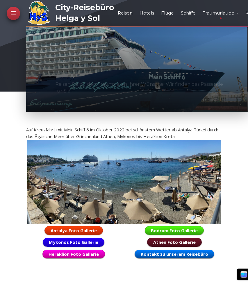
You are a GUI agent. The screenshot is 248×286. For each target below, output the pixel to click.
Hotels (147, 13)
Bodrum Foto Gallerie (174, 230)
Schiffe (188, 13)
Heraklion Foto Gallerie (74, 254)
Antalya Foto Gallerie (74, 230)
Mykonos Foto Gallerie (73, 242)
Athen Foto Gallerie (174, 242)
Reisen (125, 13)
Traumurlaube (218, 13)
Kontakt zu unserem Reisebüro (174, 254)
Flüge (167, 13)
